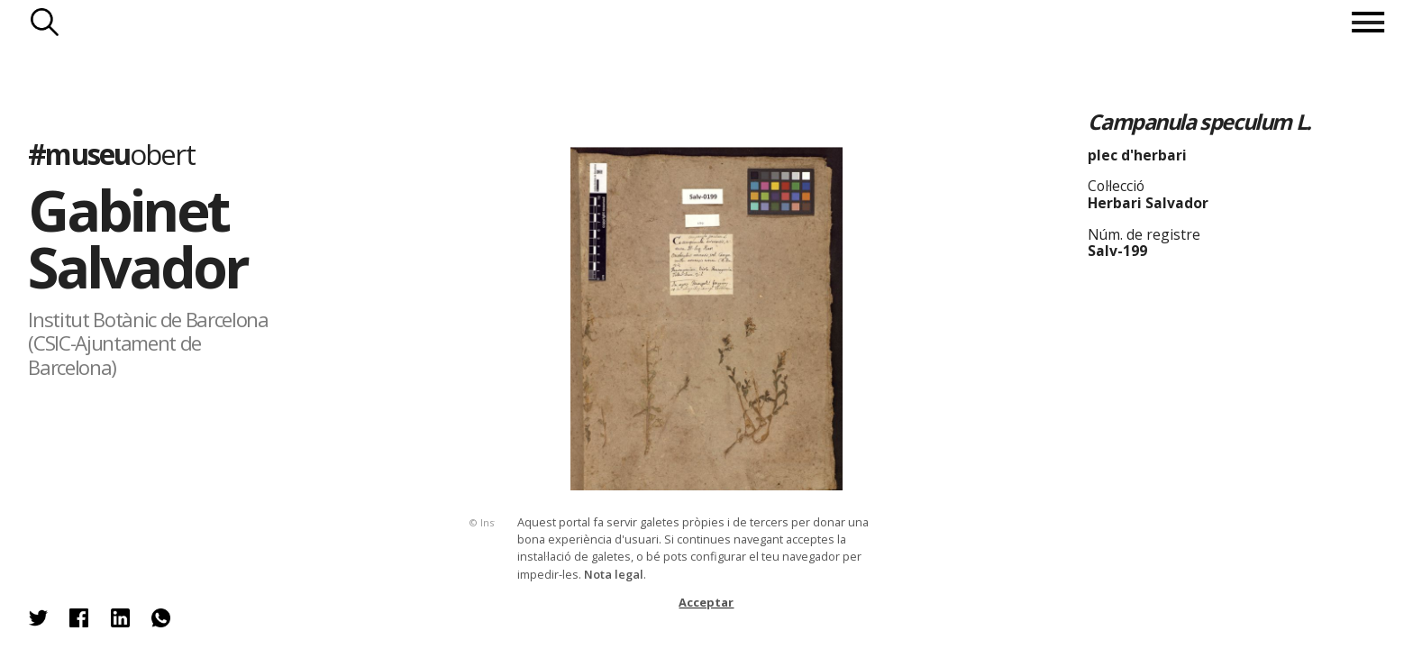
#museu (111, 153)
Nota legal (613, 574)
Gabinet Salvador (137, 238)
